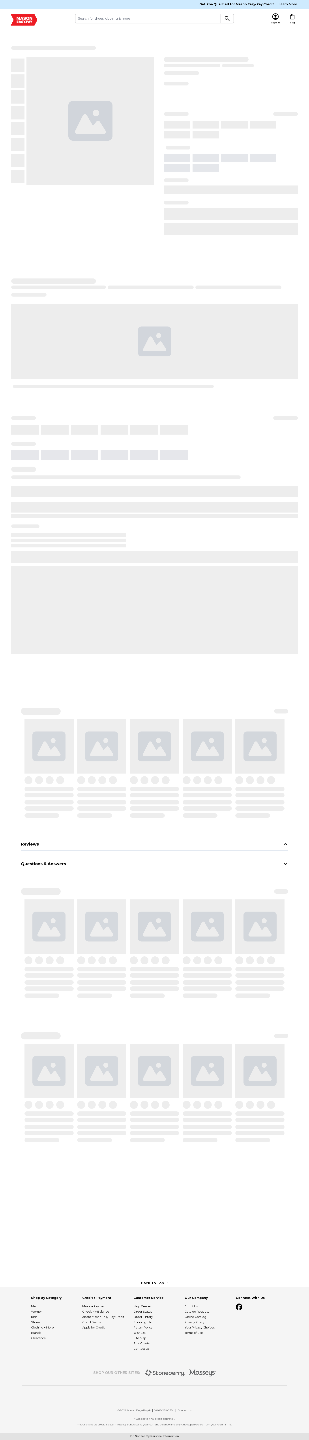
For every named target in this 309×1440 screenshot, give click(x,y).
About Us (191, 1344)
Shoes (35, 1360)
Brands (36, 1370)
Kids (34, 1355)
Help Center (142, 1344)
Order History (143, 1355)
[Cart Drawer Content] (292, 18)
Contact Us (141, 1386)
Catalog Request (197, 1349)
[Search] (227, 18)
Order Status (142, 1349)
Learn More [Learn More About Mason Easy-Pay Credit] (288, 4)
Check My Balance (95, 1349)
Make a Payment (94, 1344)
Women (37, 1349)
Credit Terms (91, 1360)
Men (34, 1344)
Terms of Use (194, 1370)
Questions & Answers (154, 864)
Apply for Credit (93, 1365)
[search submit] (148, 18)
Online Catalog (195, 1355)
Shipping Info (142, 1360)
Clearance (38, 1376)
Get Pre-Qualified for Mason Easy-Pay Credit (236, 4)
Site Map (139, 1376)
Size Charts (141, 1381)
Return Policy (142, 1365)
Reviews (154, 844)
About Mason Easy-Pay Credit (103, 1355)
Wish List (139, 1370)
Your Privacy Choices (200, 1365)
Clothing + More (42, 1365)
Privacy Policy (194, 1360)
